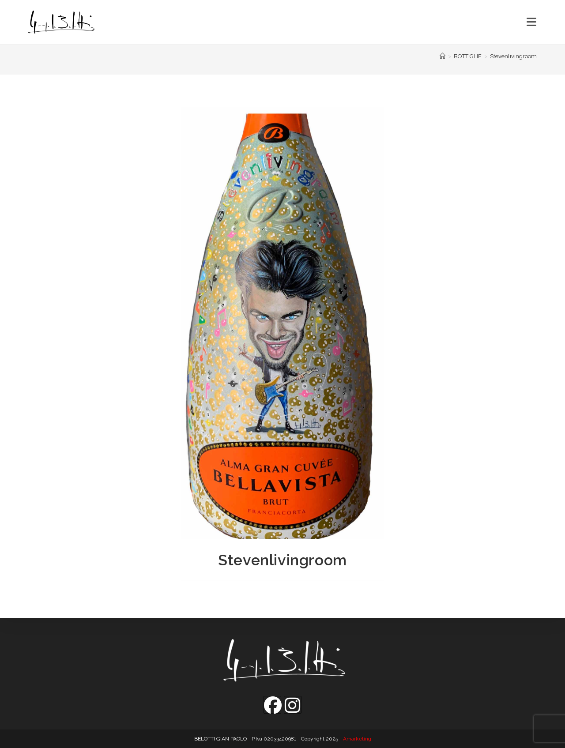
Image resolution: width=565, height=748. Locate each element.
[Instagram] (292, 705)
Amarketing (357, 739)
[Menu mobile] (532, 22)
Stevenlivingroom (513, 56)
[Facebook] (272, 705)
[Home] (442, 56)
